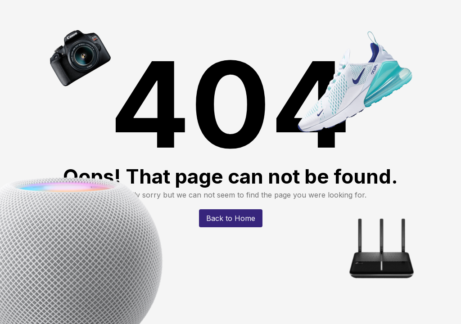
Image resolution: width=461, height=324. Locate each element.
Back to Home (230, 218)
